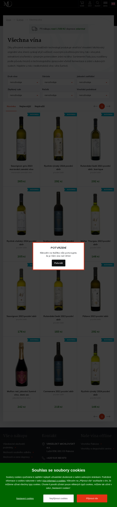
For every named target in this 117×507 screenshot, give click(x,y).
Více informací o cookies (54, 481)
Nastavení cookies (25, 498)
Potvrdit (58, 263)
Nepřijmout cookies (58, 498)
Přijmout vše (92, 498)
